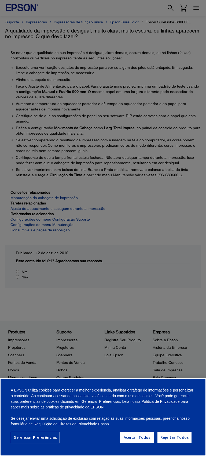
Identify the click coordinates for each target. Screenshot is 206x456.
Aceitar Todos (137, 437)
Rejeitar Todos (174, 437)
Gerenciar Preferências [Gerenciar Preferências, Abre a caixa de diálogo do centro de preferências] (35, 437)
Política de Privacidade (160, 401)
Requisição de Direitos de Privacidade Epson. (72, 424)
